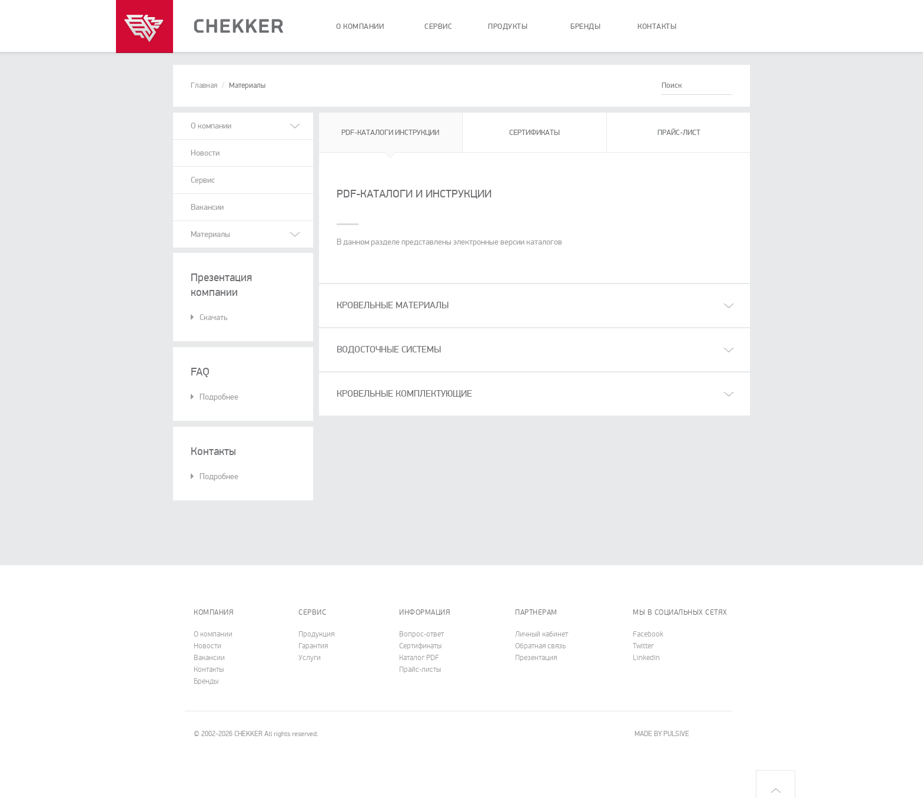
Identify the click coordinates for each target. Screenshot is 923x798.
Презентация (536, 658)
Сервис (203, 180)
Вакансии (207, 207)
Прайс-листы (420, 669)
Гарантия (313, 646)
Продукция (316, 634)
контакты (657, 26)
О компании (213, 634)
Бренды (206, 681)
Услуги (309, 658)
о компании (360, 26)
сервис (438, 26)
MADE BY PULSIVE (662, 734)
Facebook (648, 634)
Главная (204, 85)
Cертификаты (420, 646)
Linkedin (646, 658)
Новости (205, 153)
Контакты (209, 669)
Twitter (643, 646)
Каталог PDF (419, 658)
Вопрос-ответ (421, 634)
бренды (585, 26)
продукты (507, 26)
